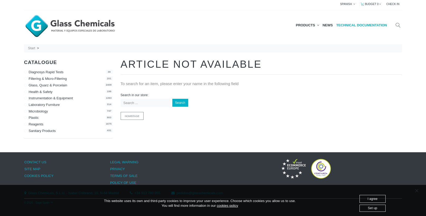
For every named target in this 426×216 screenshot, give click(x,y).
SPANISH (347, 4)
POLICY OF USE (123, 183)
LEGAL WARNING (124, 162)
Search (180, 103)
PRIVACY (117, 169)
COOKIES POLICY (39, 176)
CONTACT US (35, 162)
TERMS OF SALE (124, 176)
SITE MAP (32, 169)
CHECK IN (393, 4)
